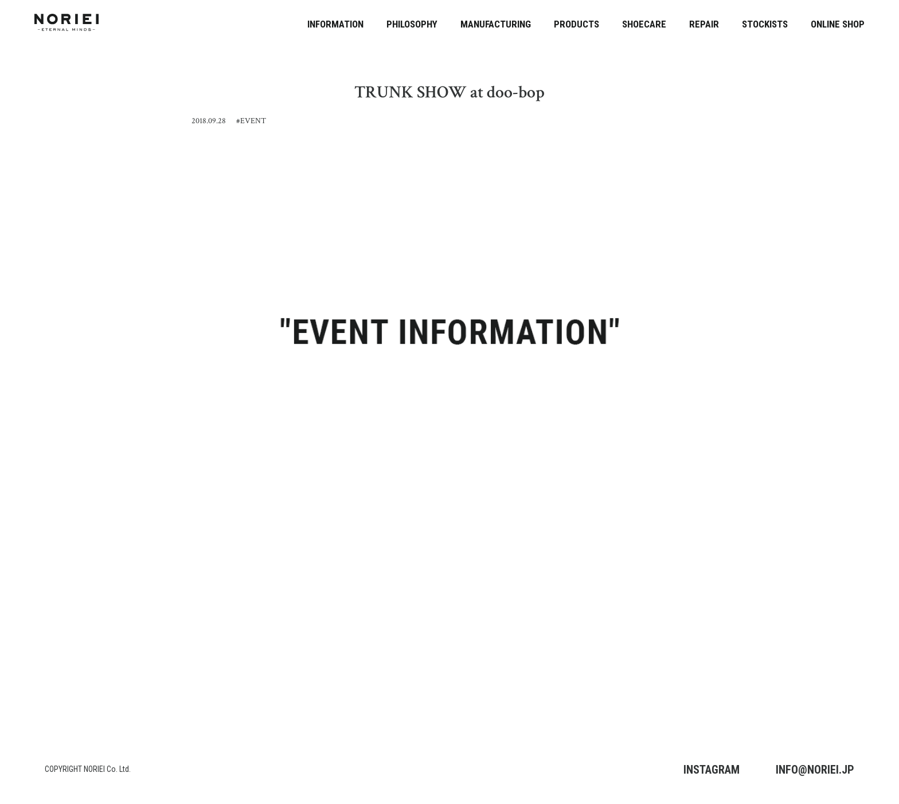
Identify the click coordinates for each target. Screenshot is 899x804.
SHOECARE (644, 24)
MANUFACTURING (495, 24)
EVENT (253, 121)
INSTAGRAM (711, 769)
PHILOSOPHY (411, 24)
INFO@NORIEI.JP (815, 769)
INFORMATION (335, 24)
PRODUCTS (576, 24)
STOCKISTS (765, 24)
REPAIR (704, 24)
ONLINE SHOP (838, 24)
